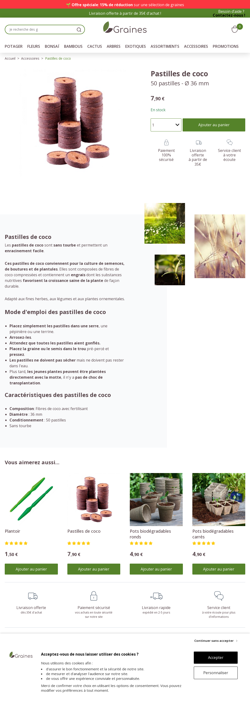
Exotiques (135, 46)
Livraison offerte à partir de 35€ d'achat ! (125, 13)
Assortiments (165, 46)
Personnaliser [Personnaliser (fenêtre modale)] (215, 672)
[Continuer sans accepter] (216, 640)
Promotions (226, 46)
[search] (79, 29)
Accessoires (196, 46)
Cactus (94, 46)
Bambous (73, 46)
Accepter (215, 657)
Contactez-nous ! (229, 15)
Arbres (113, 46)
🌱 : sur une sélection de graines (125, 4)
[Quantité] (166, 124)
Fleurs (33, 46)
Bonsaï (52, 46)
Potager (14, 46)
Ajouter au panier (31, 569)
